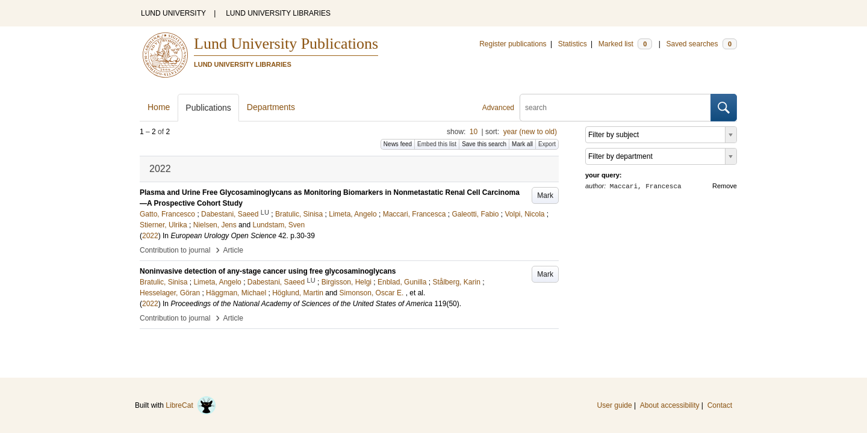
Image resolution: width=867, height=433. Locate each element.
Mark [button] (545, 195)
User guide (614, 405)
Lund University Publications (286, 43)
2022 (150, 236)
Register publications (512, 44)
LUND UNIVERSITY (173, 13)
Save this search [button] (484, 144)
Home (159, 107)
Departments (271, 107)
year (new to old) (530, 131)
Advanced (498, 107)
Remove (724, 185)
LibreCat (191, 405)
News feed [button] (398, 144)
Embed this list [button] (436, 144)
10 (473, 131)
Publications (208, 107)
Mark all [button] (522, 144)
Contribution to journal (175, 250)
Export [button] (547, 144)
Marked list (625, 44)
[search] (615, 107)
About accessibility (670, 405)
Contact (719, 405)
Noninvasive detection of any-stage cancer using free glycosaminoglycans (268, 271)
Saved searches (701, 44)
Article (233, 250)
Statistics (572, 44)
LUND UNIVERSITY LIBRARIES (278, 13)
